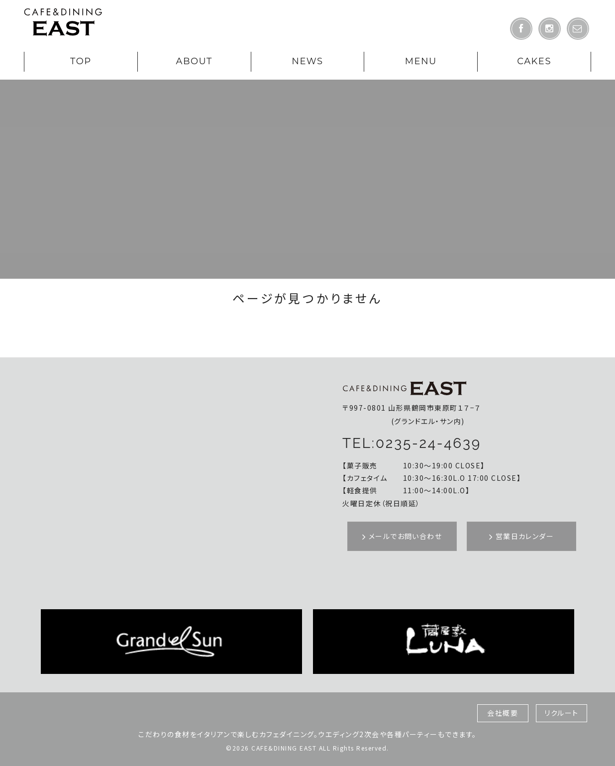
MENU (421, 61)
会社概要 (502, 713)
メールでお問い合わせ (402, 536)
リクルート (561, 713)
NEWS (307, 61)
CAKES (534, 61)
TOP (81, 61)
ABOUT (194, 61)
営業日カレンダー (521, 536)
